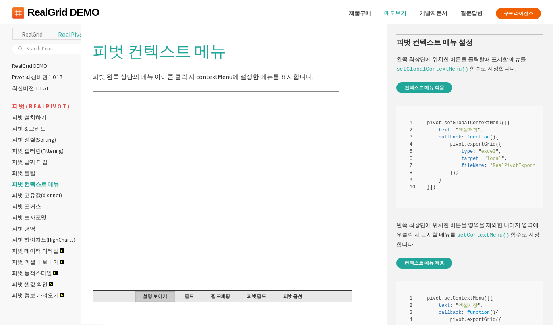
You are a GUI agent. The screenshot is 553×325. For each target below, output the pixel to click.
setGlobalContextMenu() (432, 70)
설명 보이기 (171, 297)
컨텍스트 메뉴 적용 (424, 89)
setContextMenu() (483, 235)
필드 (205, 297)
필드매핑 (236, 297)
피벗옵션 (308, 297)
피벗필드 (272, 297)
